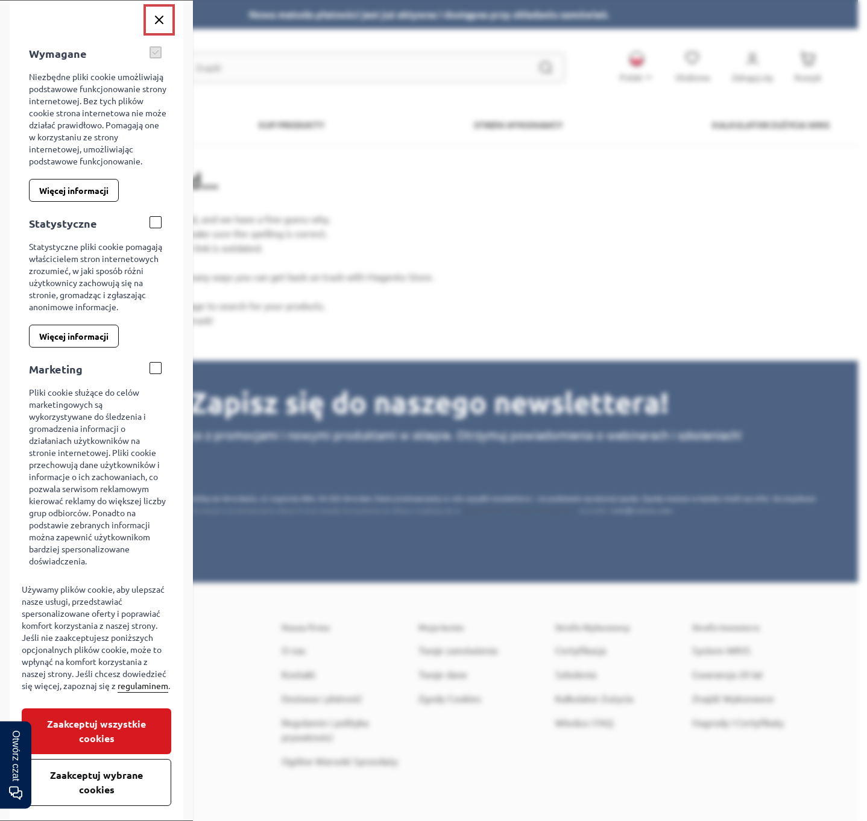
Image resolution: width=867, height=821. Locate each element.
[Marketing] (156, 368)
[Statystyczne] (156, 222)
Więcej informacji (74, 190)
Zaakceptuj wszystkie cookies (96, 731)
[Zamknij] (159, 20)
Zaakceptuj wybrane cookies (96, 782)
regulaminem (143, 685)
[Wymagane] (156, 52)
